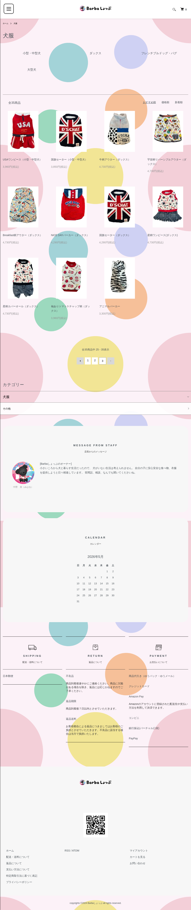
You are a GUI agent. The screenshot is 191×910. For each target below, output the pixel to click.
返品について (10, 863)
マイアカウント (135, 850)
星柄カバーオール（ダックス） (21, 306)
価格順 (165, 102)
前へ (81, 360)
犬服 (17, 23)
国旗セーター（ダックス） (114, 235)
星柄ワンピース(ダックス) (162, 235)
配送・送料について (14, 856)
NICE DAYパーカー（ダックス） (70, 235)
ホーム (6, 23)
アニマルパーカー (109, 306)
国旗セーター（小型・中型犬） (69, 159)
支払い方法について (14, 869)
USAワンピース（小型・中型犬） (22, 159)
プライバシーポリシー (16, 882)
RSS (67, 850)
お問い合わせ (134, 863)
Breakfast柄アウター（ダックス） (22, 235)
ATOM (75, 850)
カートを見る (134, 856)
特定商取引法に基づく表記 (18, 875)
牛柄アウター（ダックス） (114, 159)
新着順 (179, 102)
